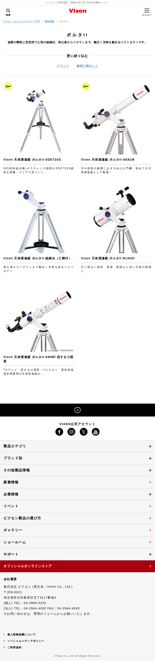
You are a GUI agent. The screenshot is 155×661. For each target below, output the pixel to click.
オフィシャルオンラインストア (27, 566)
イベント (11, 506)
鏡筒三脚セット (87, 66)
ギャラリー (12, 530)
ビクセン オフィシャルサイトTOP (21, 21)
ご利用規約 (14, 647)
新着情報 (11, 482)
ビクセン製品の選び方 (22, 518)
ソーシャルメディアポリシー (25, 641)
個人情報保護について (21, 634)
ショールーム (14, 542)
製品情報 (49, 21)
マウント (63, 66)
